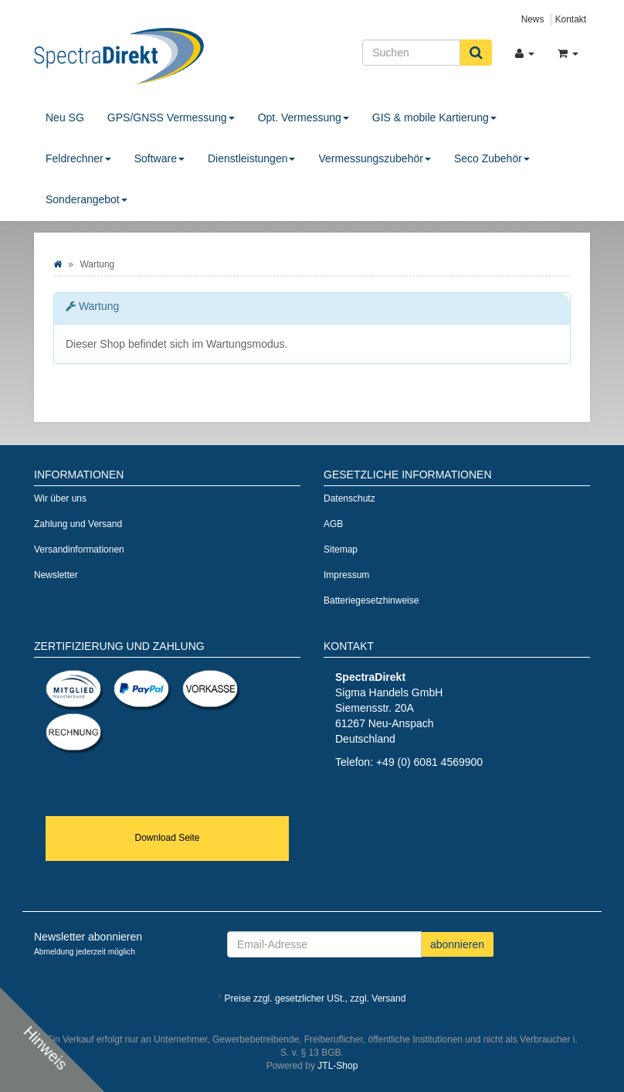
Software (159, 158)
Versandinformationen (79, 549)
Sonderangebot (86, 199)
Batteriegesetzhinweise (371, 600)
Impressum (346, 575)
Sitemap (341, 549)
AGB (333, 524)
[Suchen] (411, 52)
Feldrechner (78, 158)
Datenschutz (349, 498)
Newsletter (56, 575)
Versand (388, 998)
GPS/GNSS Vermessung (171, 117)
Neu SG (65, 117)
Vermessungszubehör (374, 158)
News (532, 19)
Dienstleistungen (252, 158)
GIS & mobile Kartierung (434, 117)
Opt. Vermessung (303, 117)
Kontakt (570, 19)
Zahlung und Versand (78, 524)
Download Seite (166, 837)
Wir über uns (60, 498)
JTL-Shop (337, 1065)
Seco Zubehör (492, 158)
